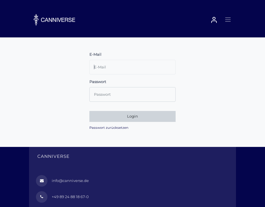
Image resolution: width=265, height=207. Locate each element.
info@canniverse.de (70, 180)
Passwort (97, 81)
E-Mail (95, 54)
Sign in (214, 20)
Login (132, 116)
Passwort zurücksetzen (108, 128)
